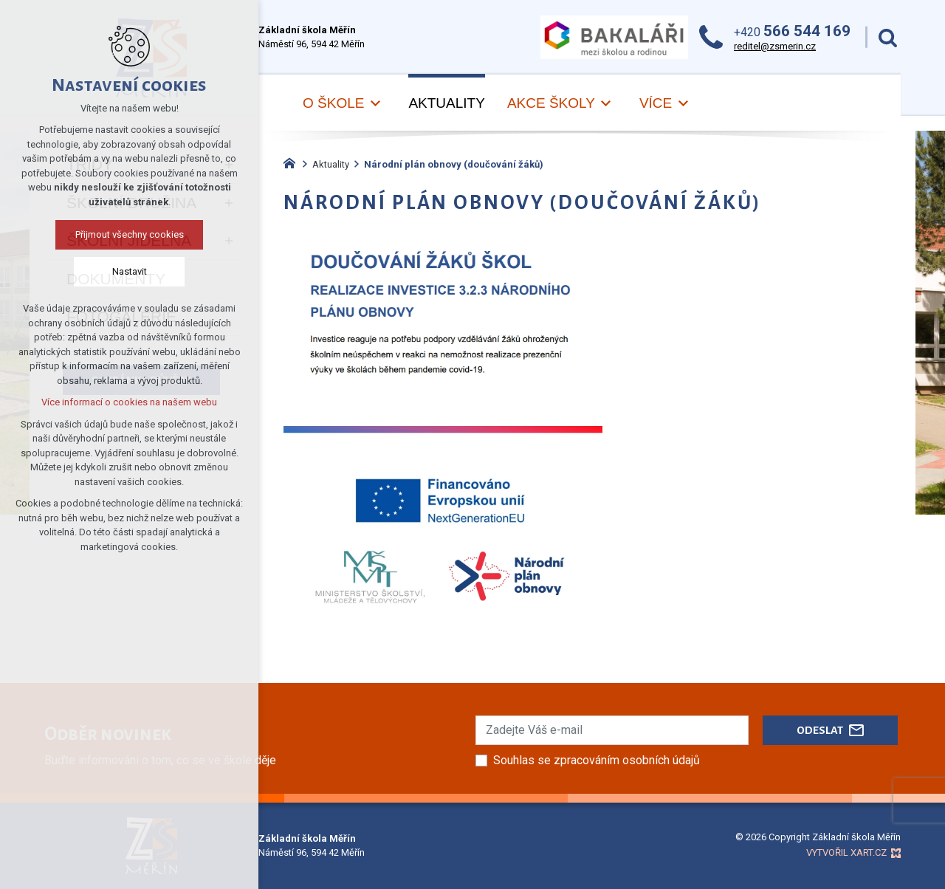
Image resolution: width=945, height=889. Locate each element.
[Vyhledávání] (888, 37)
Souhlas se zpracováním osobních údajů (596, 760)
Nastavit (129, 271)
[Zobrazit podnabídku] (375, 103)
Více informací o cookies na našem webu (129, 402)
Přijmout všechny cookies (129, 234)
